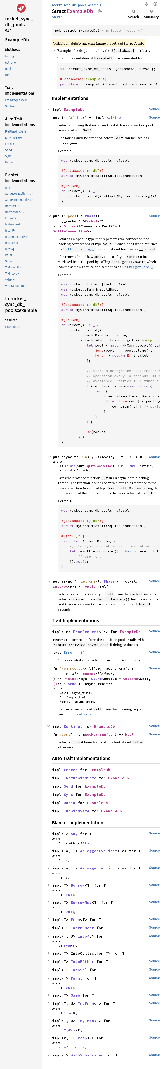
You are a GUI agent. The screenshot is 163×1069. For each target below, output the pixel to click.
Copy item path (99, 11)
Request (88, 673)
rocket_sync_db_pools (69, 5)
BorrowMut (81, 902)
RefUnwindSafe (81, 778)
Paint (76, 978)
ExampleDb (74, 109)
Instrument (82, 927)
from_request (72, 668)
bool (129, 734)
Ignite (106, 734)
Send (131, 466)
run (84, 457)
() (83, 652)
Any (74, 833)
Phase (90, 216)
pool (72, 216)
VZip (82, 1037)
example (95, 5)
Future (95, 678)
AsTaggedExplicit (98, 850)
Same (75, 995)
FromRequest (86, 631)
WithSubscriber (87, 1055)
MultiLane (71, 1047)
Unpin (69, 802)
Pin (67, 678)
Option (70, 226)
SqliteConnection (70, 231)
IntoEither (82, 961)
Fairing (113, 117)
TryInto (86, 1020)
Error (69, 652)
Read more (82, 714)
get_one (88, 581)
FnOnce (70, 466)
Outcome (130, 678)
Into (82, 936)
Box (75, 678)
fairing (75, 117)
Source (57, 17)
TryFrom (86, 1003)
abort (64, 734)
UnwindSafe (77, 811)
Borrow (78, 885)
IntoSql (79, 969)
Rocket (91, 221)
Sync (68, 794)
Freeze (71, 769)
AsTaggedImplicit (98, 868)
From (75, 919)
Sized (87, 843)
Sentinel (73, 726)
